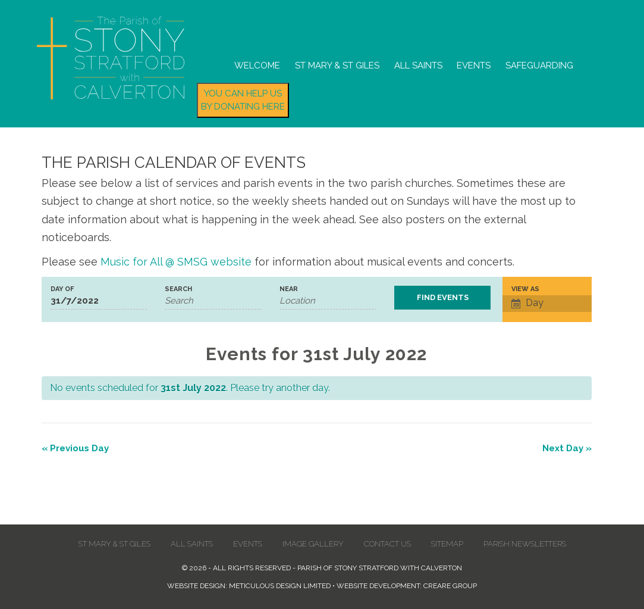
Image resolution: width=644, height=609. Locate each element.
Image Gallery (313, 543)
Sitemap (447, 543)
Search (178, 289)
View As (525, 289)
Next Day (567, 448)
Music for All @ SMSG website (176, 261)
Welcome (257, 65)
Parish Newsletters (524, 543)
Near (288, 289)
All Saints (418, 65)
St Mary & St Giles (337, 65)
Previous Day (75, 448)
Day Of (62, 289)
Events (474, 65)
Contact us (387, 543)
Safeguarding (539, 65)
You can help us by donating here (243, 100)
